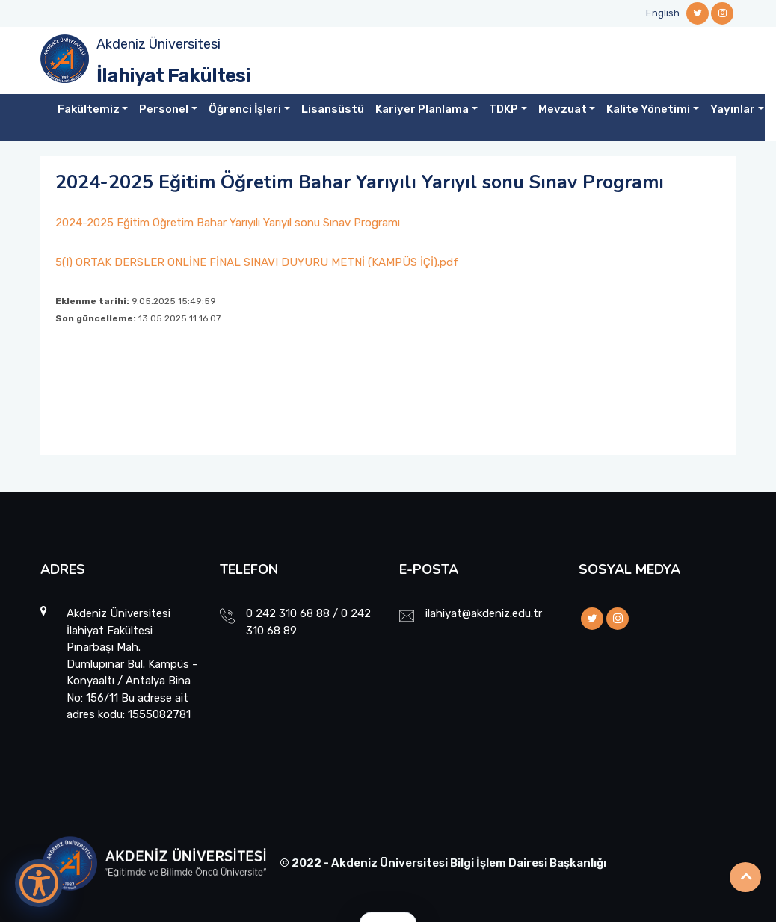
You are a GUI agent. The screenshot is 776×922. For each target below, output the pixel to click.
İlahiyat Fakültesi (173, 75)
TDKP (503, 109)
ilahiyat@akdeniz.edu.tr (483, 613)
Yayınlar (732, 109)
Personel (163, 109)
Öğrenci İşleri (245, 109)
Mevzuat (562, 109)
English (663, 13)
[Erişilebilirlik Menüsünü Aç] (39, 883)
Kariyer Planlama (422, 109)
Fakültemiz (89, 109)
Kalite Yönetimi (648, 109)
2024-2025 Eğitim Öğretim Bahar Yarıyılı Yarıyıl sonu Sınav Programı (227, 222)
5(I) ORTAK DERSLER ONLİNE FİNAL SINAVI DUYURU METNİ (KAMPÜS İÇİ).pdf (256, 262)
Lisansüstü (332, 109)
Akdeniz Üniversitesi (158, 44)
